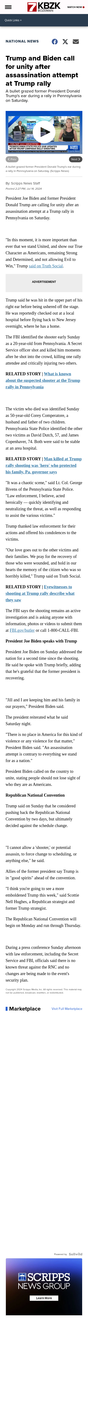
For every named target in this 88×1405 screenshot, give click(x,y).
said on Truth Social (46, 266)
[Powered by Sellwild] (75, 1254)
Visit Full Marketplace (67, 1008)
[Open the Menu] (8, 7)
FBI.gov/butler (22, 630)
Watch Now (75, 7)
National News (22, 41)
